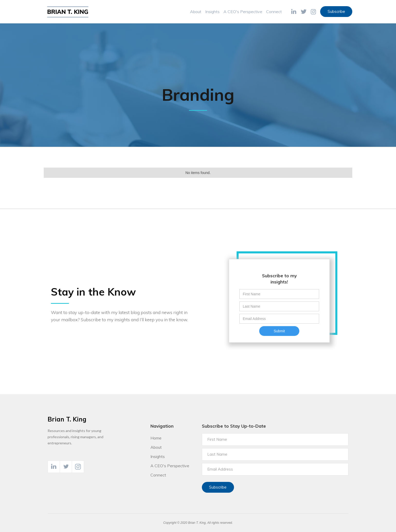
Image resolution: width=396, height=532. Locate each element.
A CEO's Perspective (242, 11)
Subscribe (336, 11)
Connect (274, 11)
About (195, 11)
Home (155, 438)
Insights (212, 11)
